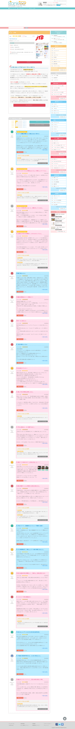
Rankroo (58, 727)
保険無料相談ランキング (58, 175)
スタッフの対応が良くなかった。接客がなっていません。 (30, 207)
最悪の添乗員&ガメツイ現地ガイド (25, 297)
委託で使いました (21, 273)
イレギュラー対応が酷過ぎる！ (24, 596)
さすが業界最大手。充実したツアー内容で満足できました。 (30, 549)
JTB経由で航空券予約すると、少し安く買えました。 (29, 655)
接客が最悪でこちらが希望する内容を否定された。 (28, 486)
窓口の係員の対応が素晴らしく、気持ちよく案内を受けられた (31, 573)
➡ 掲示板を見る (63, 98)
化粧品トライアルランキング (58, 120)
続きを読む (45, 149)
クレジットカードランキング (58, 156)
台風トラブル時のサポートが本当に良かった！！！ (28, 462)
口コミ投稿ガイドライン (24, 725)
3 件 (24, 122)
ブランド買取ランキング (58, 138)
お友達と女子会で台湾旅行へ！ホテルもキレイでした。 (29, 233)
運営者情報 (22, 723)
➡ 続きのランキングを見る (61, 96)
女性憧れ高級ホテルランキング (58, 83)
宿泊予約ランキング (58, 101)
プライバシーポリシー (47, 723)
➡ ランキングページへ (62, 68)
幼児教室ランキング (58, 193)
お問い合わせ (10, 725)
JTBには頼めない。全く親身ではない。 (26, 427)
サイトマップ (46, 725)
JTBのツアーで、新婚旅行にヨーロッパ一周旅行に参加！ (30, 525)
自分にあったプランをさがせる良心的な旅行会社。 (28, 632)
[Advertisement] (37, 18)
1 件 (24, 125)
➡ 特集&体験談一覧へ (61, 231)
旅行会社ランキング (58, 46)
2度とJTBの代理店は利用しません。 (25, 391)
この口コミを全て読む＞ (42, 163)
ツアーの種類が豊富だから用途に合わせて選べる (28, 133)
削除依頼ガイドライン (36, 725)
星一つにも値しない (21, 320)
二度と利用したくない (22, 344)
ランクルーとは (11, 723)
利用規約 (33, 723)
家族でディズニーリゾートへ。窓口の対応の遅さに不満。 (30, 679)
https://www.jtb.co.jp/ (13, 38)
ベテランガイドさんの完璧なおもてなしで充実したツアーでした (31, 170)
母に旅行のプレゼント (22, 368)
